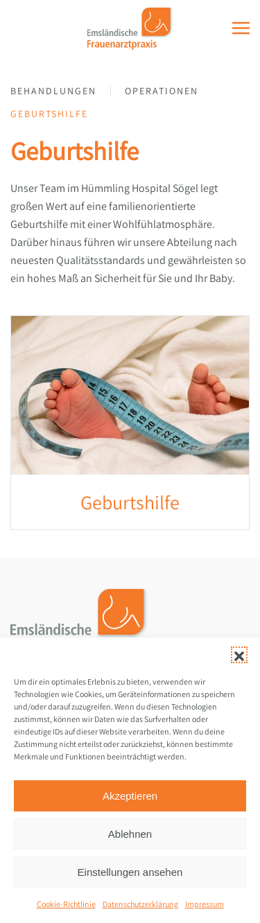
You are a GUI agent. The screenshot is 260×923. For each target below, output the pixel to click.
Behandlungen (53, 91)
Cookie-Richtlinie (66, 904)
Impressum (204, 904)
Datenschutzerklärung (140, 904)
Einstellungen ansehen (130, 872)
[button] (239, 655)
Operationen (161, 91)
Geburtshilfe (49, 113)
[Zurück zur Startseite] (130, 27)
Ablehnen (130, 834)
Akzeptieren (130, 796)
